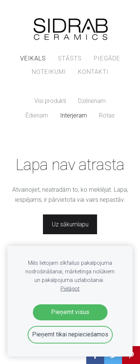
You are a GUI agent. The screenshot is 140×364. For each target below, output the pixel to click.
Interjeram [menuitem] (73, 115)
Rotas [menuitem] (107, 115)
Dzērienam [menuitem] (92, 100)
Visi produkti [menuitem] (50, 100)
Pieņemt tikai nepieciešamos (70, 334)
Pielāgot (70, 289)
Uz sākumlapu (70, 224)
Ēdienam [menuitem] (36, 115)
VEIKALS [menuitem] (33, 58)
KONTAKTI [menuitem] (93, 71)
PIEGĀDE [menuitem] (107, 58)
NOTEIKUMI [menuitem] (49, 71)
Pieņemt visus (70, 312)
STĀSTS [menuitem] (70, 58)
